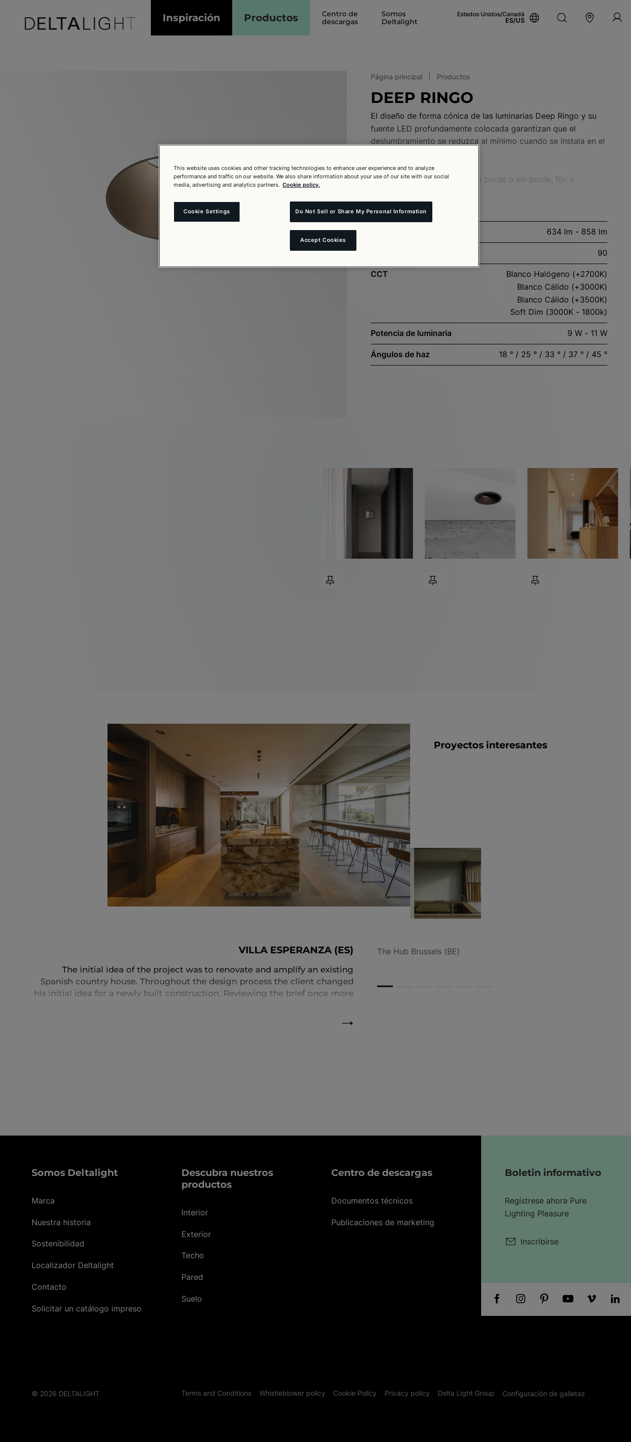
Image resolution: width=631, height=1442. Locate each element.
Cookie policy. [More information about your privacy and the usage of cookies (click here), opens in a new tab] (301, 184)
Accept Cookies (323, 239)
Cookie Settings (206, 211)
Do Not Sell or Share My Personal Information (361, 211)
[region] (319, 206)
